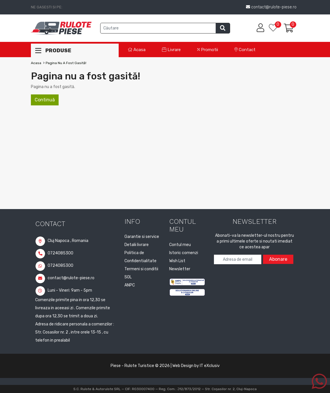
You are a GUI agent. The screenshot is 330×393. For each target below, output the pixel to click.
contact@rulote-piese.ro (64, 277)
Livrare (171, 49)
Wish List (177, 260)
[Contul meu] (260, 28)
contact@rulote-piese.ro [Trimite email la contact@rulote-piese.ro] (271, 7)
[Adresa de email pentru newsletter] (237, 259)
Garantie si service (141, 236)
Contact (245, 49)
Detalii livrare (136, 244)
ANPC (129, 285)
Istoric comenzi (183, 252)
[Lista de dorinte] (276, 28)
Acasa (137, 49)
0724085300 (54, 253)
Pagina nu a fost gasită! (66, 63)
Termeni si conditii (141, 269)
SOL (128, 277)
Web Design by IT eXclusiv (196, 365)
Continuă (45, 100)
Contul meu (180, 244)
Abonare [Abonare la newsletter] (278, 259)
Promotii (207, 49)
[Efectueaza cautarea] (223, 28)
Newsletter (179, 269)
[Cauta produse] (158, 28)
